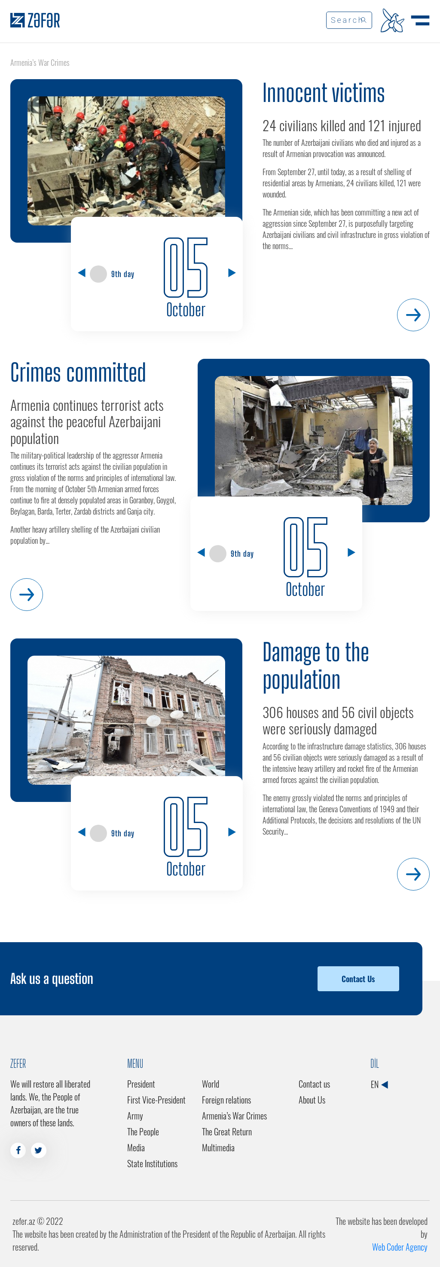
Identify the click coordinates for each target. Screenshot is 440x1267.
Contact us (314, 1083)
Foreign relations (226, 1099)
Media (136, 1147)
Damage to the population (316, 666)
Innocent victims (324, 92)
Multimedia (218, 1147)
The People (143, 1131)
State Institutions (152, 1163)
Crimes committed (78, 372)
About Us (312, 1099)
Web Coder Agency (400, 1246)
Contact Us (358, 978)
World (210, 1083)
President (141, 1083)
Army (135, 1115)
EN (379, 1084)
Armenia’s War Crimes (234, 1115)
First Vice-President (156, 1099)
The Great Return (227, 1131)
